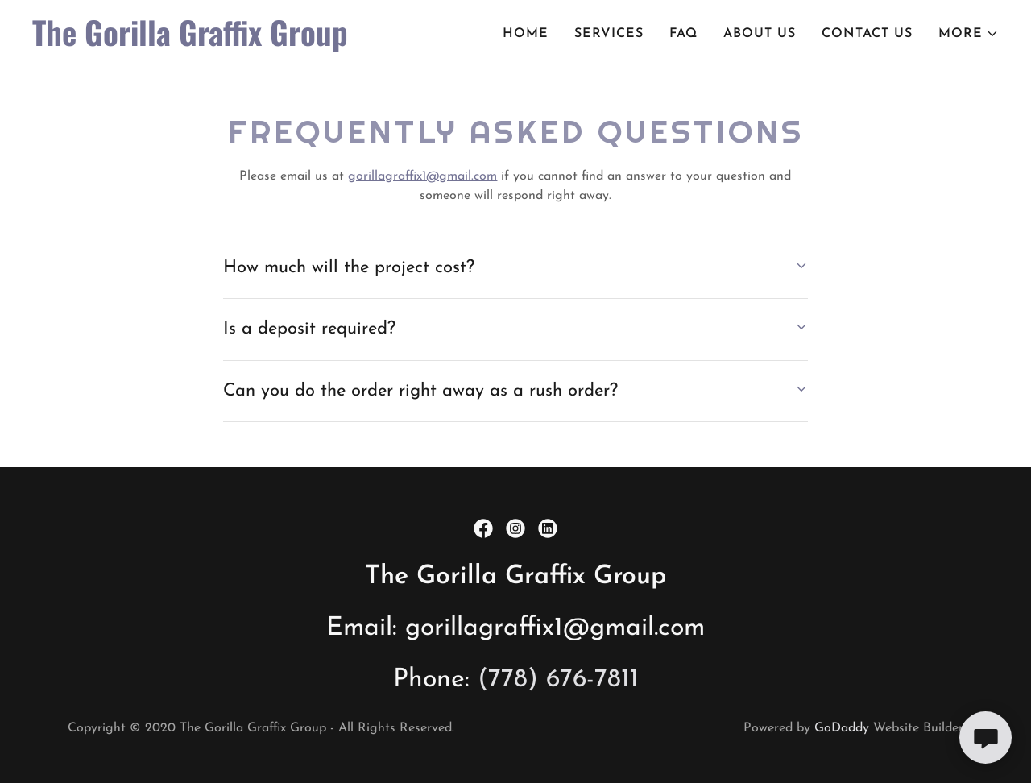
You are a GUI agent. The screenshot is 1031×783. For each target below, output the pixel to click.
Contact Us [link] (867, 33)
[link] (201, 42)
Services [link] (609, 33)
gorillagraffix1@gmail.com (422, 176)
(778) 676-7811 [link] (558, 680)
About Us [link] (759, 33)
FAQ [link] (683, 33)
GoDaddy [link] (841, 728)
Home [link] (526, 33)
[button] (968, 34)
